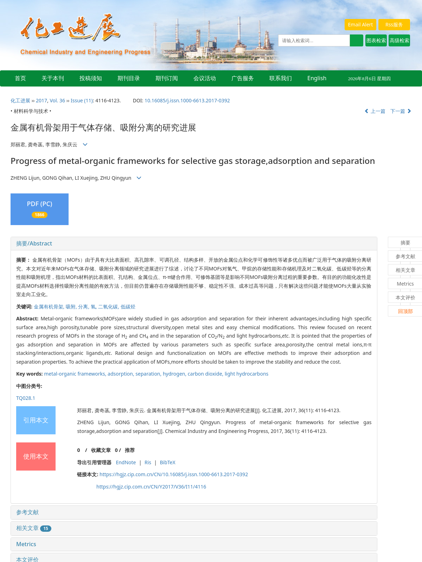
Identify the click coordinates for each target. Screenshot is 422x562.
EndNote (126, 462)
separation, (149, 373)
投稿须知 (90, 78)
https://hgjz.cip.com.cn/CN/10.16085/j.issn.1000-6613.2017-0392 (174, 474)
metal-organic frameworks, (76, 373)
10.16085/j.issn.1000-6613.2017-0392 (187, 100)
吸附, (72, 306)
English (316, 78)
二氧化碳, (109, 306)
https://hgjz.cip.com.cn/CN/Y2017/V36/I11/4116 (151, 486)
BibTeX (167, 462)
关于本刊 (52, 78)
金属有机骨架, (50, 306)
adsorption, (121, 373)
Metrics (26, 544)
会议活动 (204, 78)
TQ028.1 (25, 398)
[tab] (194, 243)
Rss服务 (394, 24)
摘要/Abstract (34, 243)
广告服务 (242, 78)
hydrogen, (175, 373)
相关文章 (33, 528)
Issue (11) (82, 100)
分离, (84, 306)
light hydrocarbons (246, 373)
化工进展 (20, 100)
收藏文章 (101, 450)
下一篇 (400, 111)
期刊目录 (128, 78)
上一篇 (374, 111)
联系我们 (280, 78)
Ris (148, 462)
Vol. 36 (57, 100)
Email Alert (360, 24)
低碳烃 (128, 306)
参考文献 (27, 512)
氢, (94, 306)
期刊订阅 (166, 78)
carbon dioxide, (206, 373)
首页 (20, 78)
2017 (41, 100)
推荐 (130, 450)
